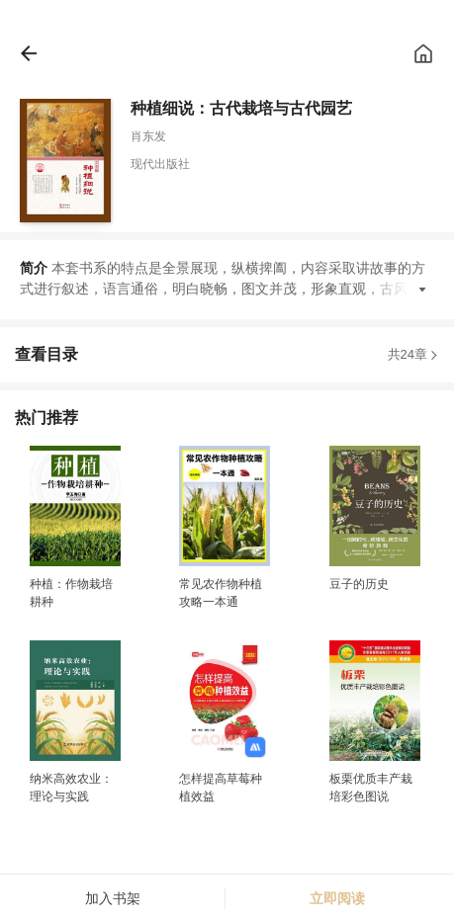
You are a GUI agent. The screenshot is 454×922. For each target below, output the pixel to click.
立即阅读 (337, 898)
